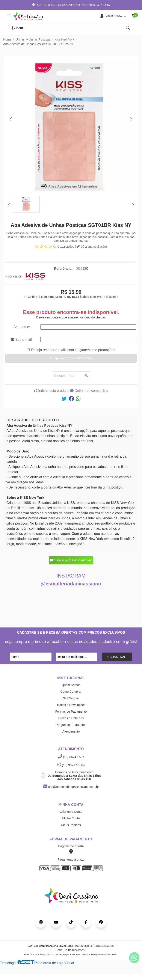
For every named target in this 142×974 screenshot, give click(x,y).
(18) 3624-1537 (71, 757)
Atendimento (71, 731)
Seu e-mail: (22, 339)
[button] (11, 119)
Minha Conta (71, 818)
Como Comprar (71, 691)
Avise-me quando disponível (71, 358)
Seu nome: (22, 327)
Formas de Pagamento (71, 711)
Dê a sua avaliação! (92, 246)
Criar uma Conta (71, 811)
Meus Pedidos (71, 825)
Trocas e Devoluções (71, 705)
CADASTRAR (117, 657)
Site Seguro (71, 698)
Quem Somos (71, 685)
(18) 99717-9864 (71, 765)
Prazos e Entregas (71, 718)
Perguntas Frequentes (71, 725)
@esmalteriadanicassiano (71, 584)
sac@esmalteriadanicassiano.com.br (71, 787)
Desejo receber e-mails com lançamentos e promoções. (73, 350)
